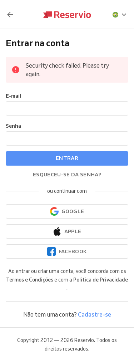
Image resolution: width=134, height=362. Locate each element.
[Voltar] (10, 14)
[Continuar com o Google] (67, 211)
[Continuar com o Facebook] (67, 251)
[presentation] (119, 15)
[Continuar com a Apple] (67, 231)
